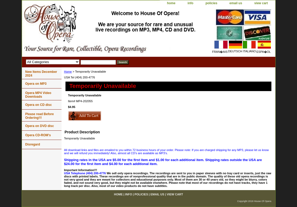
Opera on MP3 (36, 84)
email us (235, 3)
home (171, 3)
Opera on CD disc (38, 105)
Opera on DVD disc (39, 126)
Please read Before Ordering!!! (39, 116)
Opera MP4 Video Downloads (38, 94)
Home (68, 71)
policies (211, 3)
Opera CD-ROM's (38, 135)
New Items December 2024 (41, 73)
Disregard (32, 144)
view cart (261, 3)
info (190, 3)
